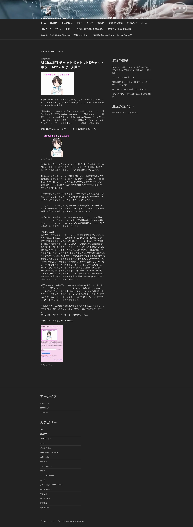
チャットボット (46, 466)
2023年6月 (44, 413)
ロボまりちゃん (46, 489)
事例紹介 (100, 23)
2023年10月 (44, 408)
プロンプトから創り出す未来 (123, 77)
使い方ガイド (132, 23)
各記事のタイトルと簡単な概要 (119, 29)
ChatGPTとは (67, 23)
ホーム (43, 23)
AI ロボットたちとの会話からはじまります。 (130, 89)
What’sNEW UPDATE (49, 453)
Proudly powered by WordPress (71, 521)
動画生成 (43, 503)
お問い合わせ (46, 29)
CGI (41, 429)
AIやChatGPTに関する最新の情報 (90, 29)
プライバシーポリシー (63, 29)
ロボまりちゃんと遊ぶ (51, 321)
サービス (89, 23)
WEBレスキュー (46, 448)
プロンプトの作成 (115, 23)
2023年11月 (44, 403)
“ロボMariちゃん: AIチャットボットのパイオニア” (112, 35)
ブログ (79, 23)
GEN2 (42, 443)
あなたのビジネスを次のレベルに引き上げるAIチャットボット (65, 35)
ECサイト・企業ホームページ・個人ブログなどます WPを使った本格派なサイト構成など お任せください (132, 70)
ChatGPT (53, 23)
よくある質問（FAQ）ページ (51, 485)
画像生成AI (44, 508)
